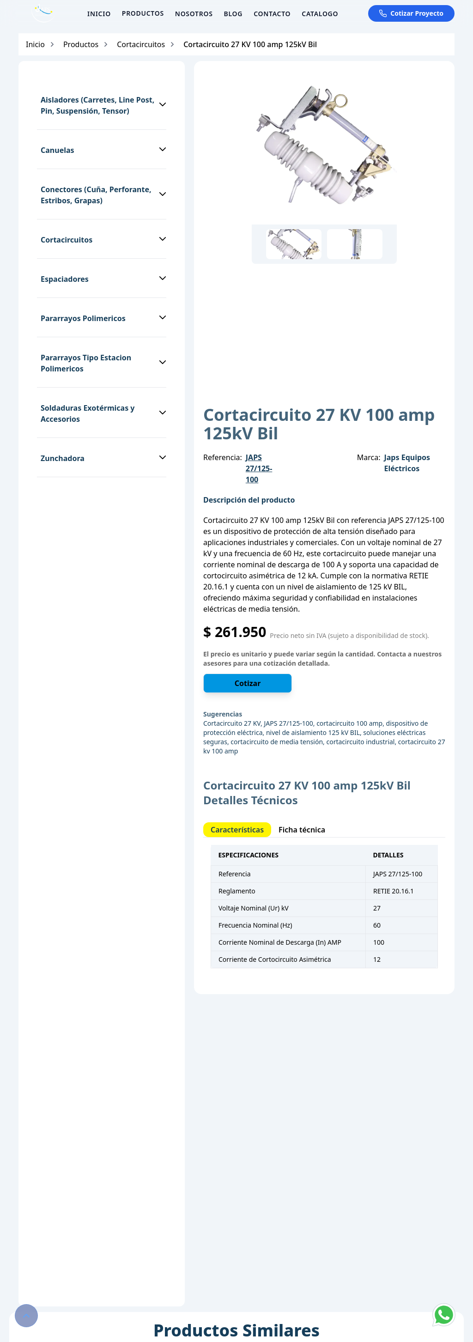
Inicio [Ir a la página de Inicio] (99, 13)
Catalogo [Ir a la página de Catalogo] (320, 13)
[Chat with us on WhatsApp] (444, 1315)
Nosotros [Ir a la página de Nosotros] (194, 13)
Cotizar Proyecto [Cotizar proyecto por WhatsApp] (411, 13)
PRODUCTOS (143, 13)
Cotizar (248, 683)
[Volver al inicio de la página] (26, 1315)
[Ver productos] (143, 13)
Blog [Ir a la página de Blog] (233, 13)
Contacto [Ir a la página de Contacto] (272, 13)
